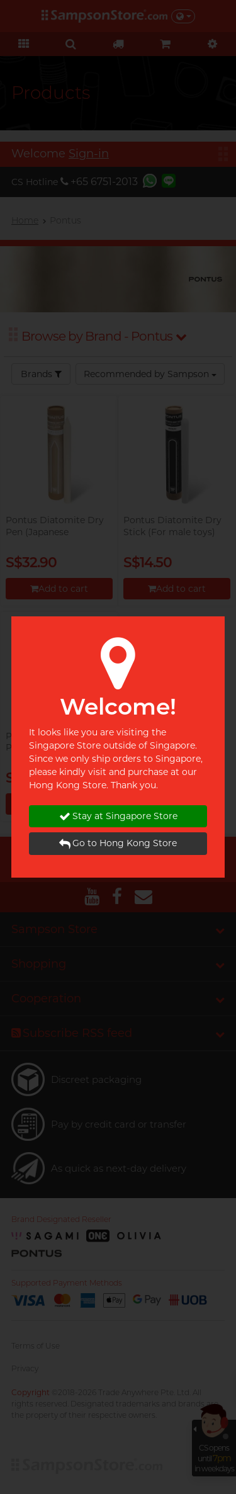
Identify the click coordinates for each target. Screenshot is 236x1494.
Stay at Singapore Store (118, 816)
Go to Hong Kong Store (118, 843)
